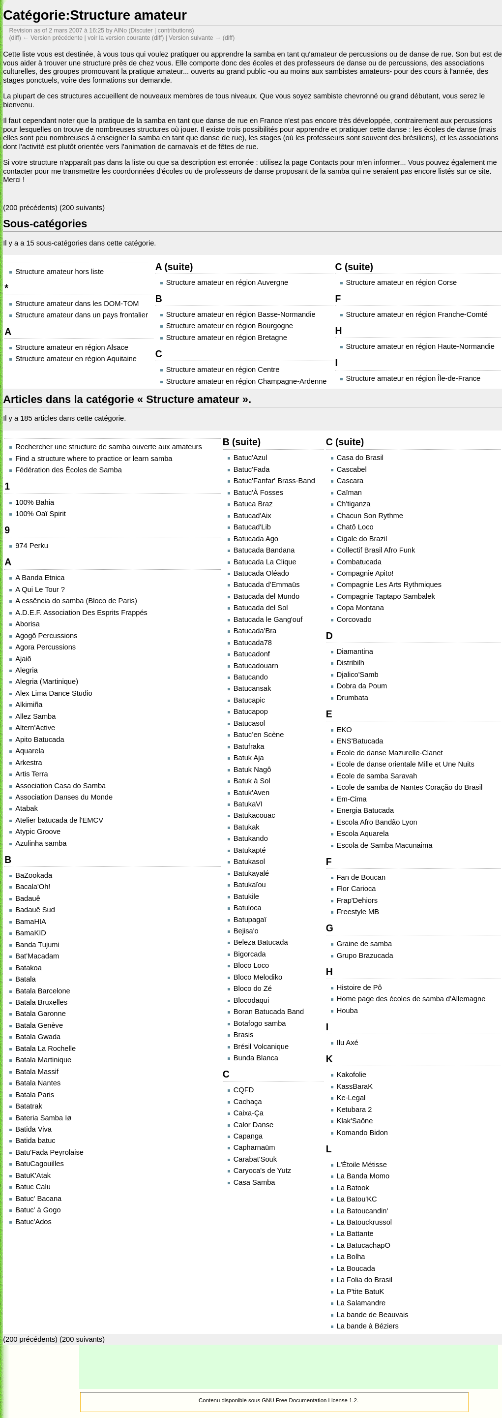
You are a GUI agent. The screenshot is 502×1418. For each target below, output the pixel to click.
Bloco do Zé (253, 988)
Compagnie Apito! (365, 573)
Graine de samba (364, 944)
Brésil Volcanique (261, 1046)
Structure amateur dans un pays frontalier (81, 315)
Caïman (349, 492)
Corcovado (354, 619)
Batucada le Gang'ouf (268, 619)
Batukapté (250, 850)
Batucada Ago (256, 539)
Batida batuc (35, 1140)
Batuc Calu (33, 1187)
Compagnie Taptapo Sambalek (386, 596)
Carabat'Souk (255, 1159)
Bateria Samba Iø (43, 1118)
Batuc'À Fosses (258, 492)
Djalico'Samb (358, 674)
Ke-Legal (351, 1098)
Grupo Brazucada (365, 955)
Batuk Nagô (252, 769)
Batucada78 (253, 643)
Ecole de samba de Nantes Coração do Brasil (410, 787)
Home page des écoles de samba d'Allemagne (411, 999)
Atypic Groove (37, 831)
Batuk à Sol (252, 781)
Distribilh (350, 663)
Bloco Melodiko (258, 977)
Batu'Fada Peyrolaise (49, 1152)
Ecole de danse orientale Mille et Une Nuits (405, 764)
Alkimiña (28, 705)
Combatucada (359, 562)
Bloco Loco (251, 965)
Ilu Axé (347, 1043)
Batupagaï (250, 920)
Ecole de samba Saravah (377, 776)
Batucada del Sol (261, 608)
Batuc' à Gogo (37, 1210)
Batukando (251, 838)
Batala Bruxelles (41, 1002)
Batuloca (248, 908)
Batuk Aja (249, 758)
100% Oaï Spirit (40, 514)
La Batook (353, 1188)
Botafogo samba (260, 1023)
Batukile (246, 896)
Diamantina (355, 651)
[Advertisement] (289, 1367)
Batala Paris (34, 1095)
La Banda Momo (363, 1176)
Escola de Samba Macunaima (385, 845)
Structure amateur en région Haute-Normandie (420, 346)
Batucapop (251, 711)
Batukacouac (254, 815)
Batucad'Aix (252, 516)
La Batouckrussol (364, 1222)
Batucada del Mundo (266, 596)
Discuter (142, 30)
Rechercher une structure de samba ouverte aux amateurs (108, 447)
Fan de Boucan (361, 877)
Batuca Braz (253, 504)
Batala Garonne (40, 1013)
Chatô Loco (355, 527)
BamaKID (30, 933)
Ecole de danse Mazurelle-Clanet (390, 753)
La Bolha (351, 1257)
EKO (344, 730)
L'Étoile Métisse (362, 1165)
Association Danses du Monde (64, 797)
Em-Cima (352, 799)
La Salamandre (361, 1303)
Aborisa (27, 624)
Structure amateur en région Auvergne (227, 282)
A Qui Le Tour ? (40, 589)
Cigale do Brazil (362, 539)
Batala (25, 979)
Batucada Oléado (261, 573)
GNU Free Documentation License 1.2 (309, 1400)
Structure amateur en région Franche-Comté (417, 314)
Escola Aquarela (363, 833)
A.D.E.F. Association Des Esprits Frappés (81, 613)
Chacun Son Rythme (370, 516)
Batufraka (249, 746)
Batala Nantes (37, 1083)
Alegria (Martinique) (46, 681)
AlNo (120, 30)
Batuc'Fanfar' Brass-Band (274, 481)
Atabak (26, 808)
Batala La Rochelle (45, 1048)
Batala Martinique (43, 1060)
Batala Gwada (37, 1037)
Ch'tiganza (354, 504)
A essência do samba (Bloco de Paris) (76, 601)
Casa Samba (254, 1182)
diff (158, 37)
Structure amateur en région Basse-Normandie (241, 314)
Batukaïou (250, 885)
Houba (347, 1011)
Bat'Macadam (37, 956)
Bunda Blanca (256, 1058)
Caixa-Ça (249, 1113)
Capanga (248, 1136)
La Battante (355, 1233)
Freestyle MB (358, 912)
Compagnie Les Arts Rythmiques (389, 584)
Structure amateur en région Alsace (71, 347)
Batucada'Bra (255, 631)
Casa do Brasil (360, 458)
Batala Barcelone (42, 991)
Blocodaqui (251, 1000)
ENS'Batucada (360, 741)
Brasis (244, 1035)
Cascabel (352, 469)
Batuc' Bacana (38, 1198)
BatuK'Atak (33, 1175)
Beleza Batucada (261, 942)
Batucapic (249, 700)
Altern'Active (35, 728)
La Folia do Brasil (364, 1280)
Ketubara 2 (354, 1109)
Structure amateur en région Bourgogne (229, 326)
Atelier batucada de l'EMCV (59, 820)
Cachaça (248, 1102)
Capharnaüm (254, 1147)
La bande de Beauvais (373, 1315)
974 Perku (31, 546)
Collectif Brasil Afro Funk (376, 550)
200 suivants (82, 208)
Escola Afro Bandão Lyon (377, 822)
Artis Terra (31, 774)
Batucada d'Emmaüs (267, 584)
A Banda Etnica (39, 578)
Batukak (247, 827)
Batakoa (28, 968)
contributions (175, 30)
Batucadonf (252, 654)
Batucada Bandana (264, 550)
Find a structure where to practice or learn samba (93, 458)
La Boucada (356, 1268)
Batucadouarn (256, 666)
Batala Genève (39, 1025)
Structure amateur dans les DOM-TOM (77, 304)
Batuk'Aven (251, 793)
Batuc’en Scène (259, 735)
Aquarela (29, 751)
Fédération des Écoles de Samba (68, 470)
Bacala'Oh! (32, 887)
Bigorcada (250, 954)
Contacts (324, 162)
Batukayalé (251, 873)
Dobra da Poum (362, 686)
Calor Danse (253, 1125)
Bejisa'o (246, 931)
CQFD (244, 1090)
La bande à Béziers (368, 1326)
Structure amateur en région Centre (223, 369)
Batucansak (252, 688)
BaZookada (33, 875)
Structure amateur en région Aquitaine (76, 359)
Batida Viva (33, 1129)
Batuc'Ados (33, 1222)
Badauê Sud (35, 910)
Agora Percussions (45, 647)
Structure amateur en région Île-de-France (413, 378)
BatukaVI (248, 804)
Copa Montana (360, 608)
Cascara (350, 481)
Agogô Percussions (46, 636)
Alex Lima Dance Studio (53, 693)
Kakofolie (351, 1075)
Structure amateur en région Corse (401, 282)
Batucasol (249, 723)
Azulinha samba (40, 843)
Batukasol (249, 861)
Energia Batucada (365, 810)
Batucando (251, 677)
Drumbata (352, 698)
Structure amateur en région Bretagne (226, 337)
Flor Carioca (356, 889)
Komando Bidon (362, 1133)
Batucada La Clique (265, 562)
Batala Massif (37, 1072)
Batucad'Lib (252, 527)
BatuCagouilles (39, 1164)
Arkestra (28, 763)
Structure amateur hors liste (59, 272)
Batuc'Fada (252, 469)
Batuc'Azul (250, 458)
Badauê (27, 898)
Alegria (26, 670)
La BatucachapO (363, 1245)
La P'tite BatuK (360, 1291)
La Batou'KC (357, 1199)
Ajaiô (23, 659)
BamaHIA (30, 921)
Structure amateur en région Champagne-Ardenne (246, 381)
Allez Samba (35, 716)
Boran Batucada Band (269, 1012)
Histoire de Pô (359, 987)
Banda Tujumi (37, 945)
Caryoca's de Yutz (262, 1170)
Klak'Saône (355, 1121)
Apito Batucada (39, 739)
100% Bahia (34, 502)
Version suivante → (195, 37)
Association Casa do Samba (60, 786)
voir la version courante (119, 37)
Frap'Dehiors (357, 900)
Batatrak (28, 1106)
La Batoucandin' (362, 1211)
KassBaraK (355, 1086)
